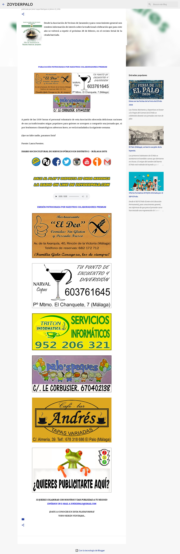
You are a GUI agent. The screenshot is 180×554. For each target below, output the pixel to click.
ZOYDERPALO (20, 4)
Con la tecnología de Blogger (90, 550)
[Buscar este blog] (165, 4)
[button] (22, 14)
